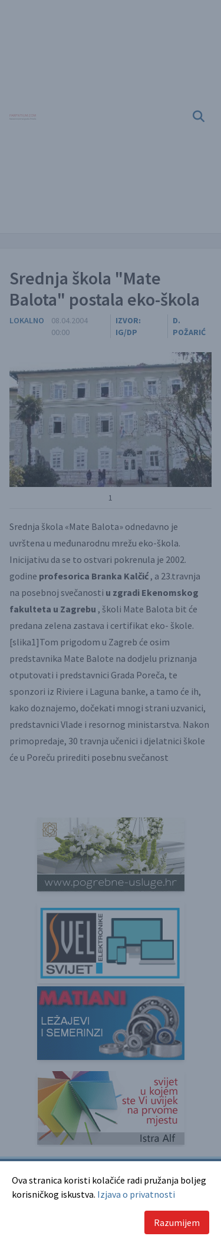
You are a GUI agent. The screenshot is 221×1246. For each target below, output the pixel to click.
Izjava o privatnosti (136, 1194)
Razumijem (177, 1222)
